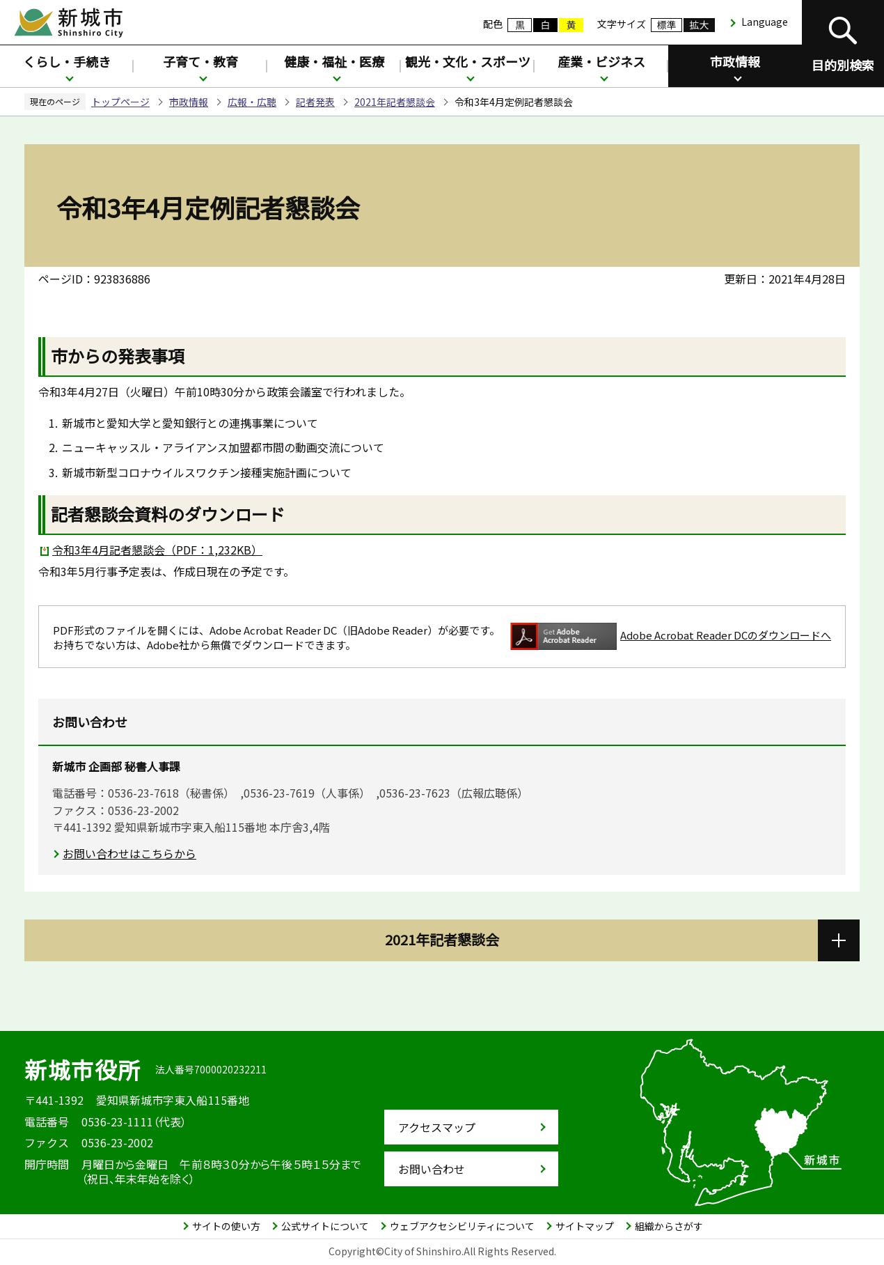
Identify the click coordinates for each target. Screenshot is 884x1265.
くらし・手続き (67, 61)
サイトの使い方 (226, 1226)
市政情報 (735, 61)
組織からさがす (669, 1226)
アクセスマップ (436, 1127)
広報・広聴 (252, 102)
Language (764, 22)
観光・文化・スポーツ (467, 61)
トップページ (120, 102)
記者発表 (315, 102)
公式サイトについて (325, 1226)
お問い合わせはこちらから (129, 853)
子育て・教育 (200, 61)
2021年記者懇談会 (394, 102)
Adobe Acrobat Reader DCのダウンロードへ (670, 636)
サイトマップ (584, 1226)
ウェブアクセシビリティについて (462, 1226)
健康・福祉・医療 (334, 61)
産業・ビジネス (601, 61)
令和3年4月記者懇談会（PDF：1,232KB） (157, 549)
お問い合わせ (431, 1169)
